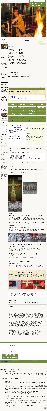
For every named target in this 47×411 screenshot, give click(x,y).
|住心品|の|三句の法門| (12, 334)
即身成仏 (18, 324)
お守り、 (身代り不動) (22, 114)
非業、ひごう (28, 313)
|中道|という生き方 (26, 331)
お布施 (14, 320)
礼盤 (38, 315)
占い (41, 113)
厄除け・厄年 (3, 162)
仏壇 (31, 326)
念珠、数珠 (24, 326)
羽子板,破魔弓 (21, 317)
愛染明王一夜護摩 (22, 315)
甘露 (19, 312)
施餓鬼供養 (41, 110)
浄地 (32, 314)
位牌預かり (25, 329)
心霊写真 (41, 329)
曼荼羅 (22, 324)
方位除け (2, 163)
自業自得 (16, 313)
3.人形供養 (10, 323)
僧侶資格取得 (17, 329)
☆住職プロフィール (12, 132)
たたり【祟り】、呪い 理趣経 (23, 323)
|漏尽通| (10, 335)
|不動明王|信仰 (27, 334)
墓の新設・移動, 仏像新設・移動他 (4, 100)
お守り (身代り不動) (3, 74)
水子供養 (14, 321)
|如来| (10, 332)
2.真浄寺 (36, 320)
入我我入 (28, 326)
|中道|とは (20, 331)
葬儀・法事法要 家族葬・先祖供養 (32, 111)
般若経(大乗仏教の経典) (13, 331)
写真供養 (30, 323)
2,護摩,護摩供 (11, 318)
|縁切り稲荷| (20, 333)
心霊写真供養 (3, 84)
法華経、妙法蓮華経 (23, 309)
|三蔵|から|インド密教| (35, 334)
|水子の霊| (32, 335)
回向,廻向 (10, 320)
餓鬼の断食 (34, 312)
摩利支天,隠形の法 (16, 315)
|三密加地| (39, 331)
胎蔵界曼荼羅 (26, 324)
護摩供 (41, 316)
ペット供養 (22, 107)
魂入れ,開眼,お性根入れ (15, 330)
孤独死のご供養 (41, 107)
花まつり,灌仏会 (11, 316)
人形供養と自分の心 (39, 326)
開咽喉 (27, 314)
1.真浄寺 (32, 320)
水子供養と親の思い (18, 326)
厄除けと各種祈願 (22, 110)
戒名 (24, 322)
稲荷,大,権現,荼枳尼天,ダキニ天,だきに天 (20, 318)
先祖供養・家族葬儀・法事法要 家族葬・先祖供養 (4, 90)
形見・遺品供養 (3, 146)
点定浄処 (10, 315)
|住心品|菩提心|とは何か (20, 334)
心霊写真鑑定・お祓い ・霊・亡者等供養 (31, 107)
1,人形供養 (17, 320)
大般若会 (38, 316)
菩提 (36, 318)
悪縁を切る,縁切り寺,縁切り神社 (38, 323)
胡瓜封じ (27, 322)
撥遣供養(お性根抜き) (4, 145)
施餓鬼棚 (41, 314)
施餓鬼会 (39, 313)
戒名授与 (12, 110)
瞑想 (9, 324)
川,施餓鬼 (27, 315)
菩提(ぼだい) (2, 154)
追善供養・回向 (15, 323)
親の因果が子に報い (22, 313)
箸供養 (32, 330)
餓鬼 (30, 315)
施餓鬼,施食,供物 (36, 314)
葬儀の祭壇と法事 (22, 325)
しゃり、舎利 (15, 312)
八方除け (2, 165)
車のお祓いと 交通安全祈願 (12, 114)
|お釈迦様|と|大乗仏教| (16, 332)
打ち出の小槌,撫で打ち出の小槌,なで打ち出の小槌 (34, 321)
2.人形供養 (10, 321)
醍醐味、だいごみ (39, 312)
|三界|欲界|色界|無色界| (26, 335)
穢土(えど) (10, 312)
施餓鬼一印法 (20, 314)
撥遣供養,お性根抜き (19, 322)
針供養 (24, 330)
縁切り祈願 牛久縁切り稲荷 (4, 110)
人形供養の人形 (15, 317)
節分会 (35, 316)
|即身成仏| (23, 332)
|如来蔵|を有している (12, 333)
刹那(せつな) (29, 312)
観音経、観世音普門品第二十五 (14, 309)
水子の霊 (30, 325)
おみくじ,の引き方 (34, 313)
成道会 (16, 316)
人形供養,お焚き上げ (27, 317)
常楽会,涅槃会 (20, 316)
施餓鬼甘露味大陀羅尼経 (13, 314)
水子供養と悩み (11, 326)
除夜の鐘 (10, 317)
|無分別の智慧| (14, 335)
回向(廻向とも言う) (3, 159)
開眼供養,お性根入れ (12, 322)
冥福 (38, 318)
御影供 (29, 316)
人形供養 (34, 326)
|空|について (33, 331)
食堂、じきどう (11, 313)
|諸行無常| (42, 335)
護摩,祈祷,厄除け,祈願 (31, 318)
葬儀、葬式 (22, 320)
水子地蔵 (18, 321)
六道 (32, 315)
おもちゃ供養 (28, 330)
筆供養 (21, 330)
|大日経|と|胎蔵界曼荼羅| (26, 333)
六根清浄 (35, 315)
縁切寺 (2, 178)
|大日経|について (34, 333)
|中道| (41, 334)
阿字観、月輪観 (13, 324)
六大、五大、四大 (23, 312)
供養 (31, 113)
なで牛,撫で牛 (23, 321)
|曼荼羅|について (37, 332)
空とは (32, 317)
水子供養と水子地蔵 (35, 325)
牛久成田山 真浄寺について (4, 106)
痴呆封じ (31, 322)
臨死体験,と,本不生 (27, 320)
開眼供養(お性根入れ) (36, 322)
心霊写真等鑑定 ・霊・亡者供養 (4, 64)
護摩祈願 (31, 104)
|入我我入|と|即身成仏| (30, 332)
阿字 (42, 315)
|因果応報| (37, 335)
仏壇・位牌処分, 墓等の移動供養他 (4, 103)
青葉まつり (25, 316)
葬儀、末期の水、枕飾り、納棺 (14, 325)
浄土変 (30, 314)
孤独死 (10, 330)
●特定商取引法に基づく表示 (5, 361)
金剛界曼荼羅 (31, 324)
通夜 (27, 325)
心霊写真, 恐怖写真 (37, 317)
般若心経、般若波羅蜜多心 (31, 309)
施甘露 (24, 314)
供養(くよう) (2, 158)
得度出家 (21, 329)
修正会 (32, 316)
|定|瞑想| (19, 335)
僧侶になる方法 (11, 329)
